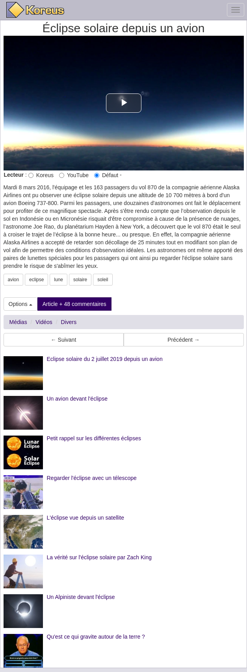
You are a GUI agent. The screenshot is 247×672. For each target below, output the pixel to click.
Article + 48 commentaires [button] (74, 304)
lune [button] (58, 279)
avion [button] (13, 279)
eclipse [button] (36, 279)
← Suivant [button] (63, 340)
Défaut (106, 175)
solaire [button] (80, 279)
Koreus (41, 175)
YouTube (74, 175)
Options (20, 304)
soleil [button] (102, 279)
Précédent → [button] (183, 340)
